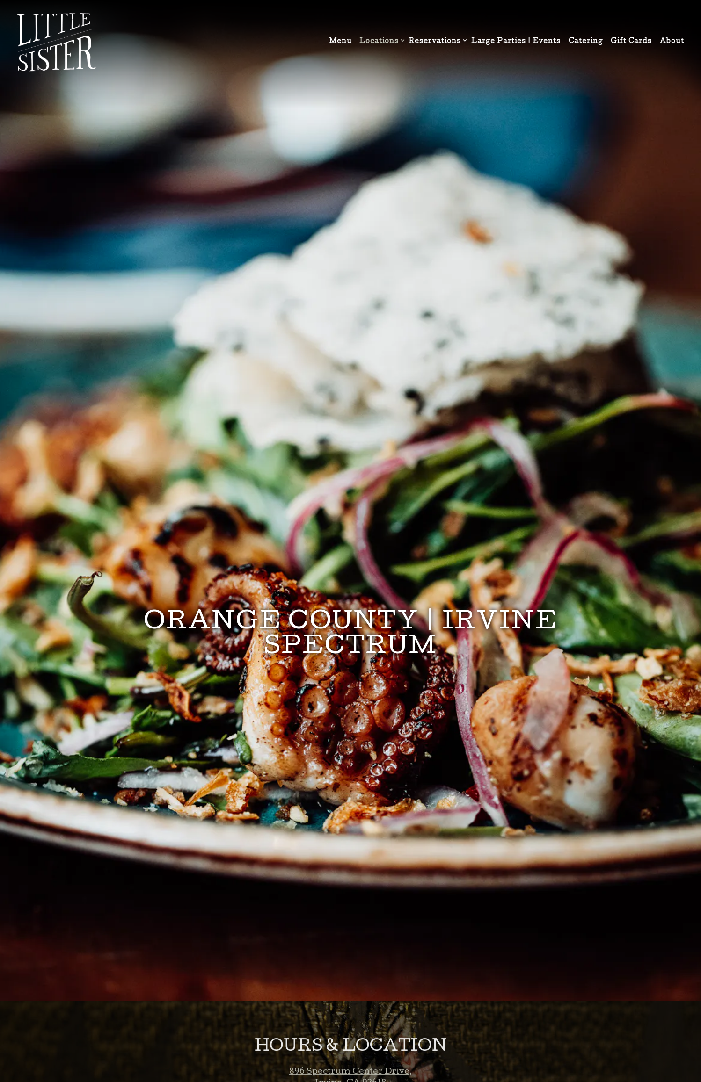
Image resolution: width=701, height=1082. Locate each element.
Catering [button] (586, 41)
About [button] (672, 41)
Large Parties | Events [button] (516, 41)
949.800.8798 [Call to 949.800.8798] (351, 1005)
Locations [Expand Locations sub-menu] (380, 41)
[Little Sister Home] (56, 42)
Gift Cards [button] (631, 41)
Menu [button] (340, 41)
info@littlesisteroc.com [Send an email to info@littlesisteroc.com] (350, 1016)
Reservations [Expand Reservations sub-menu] (436, 41)
